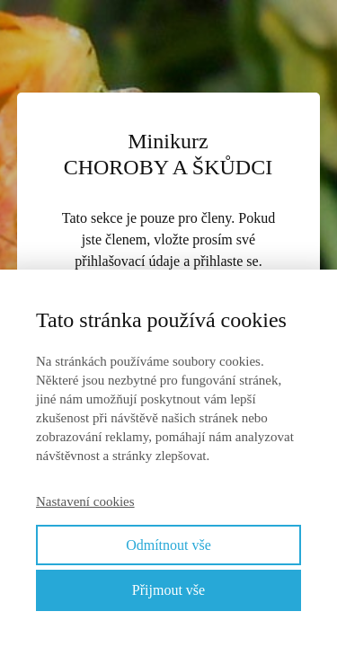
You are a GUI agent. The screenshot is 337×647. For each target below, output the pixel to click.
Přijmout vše (168, 590)
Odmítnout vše (168, 545)
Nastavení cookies (85, 501)
